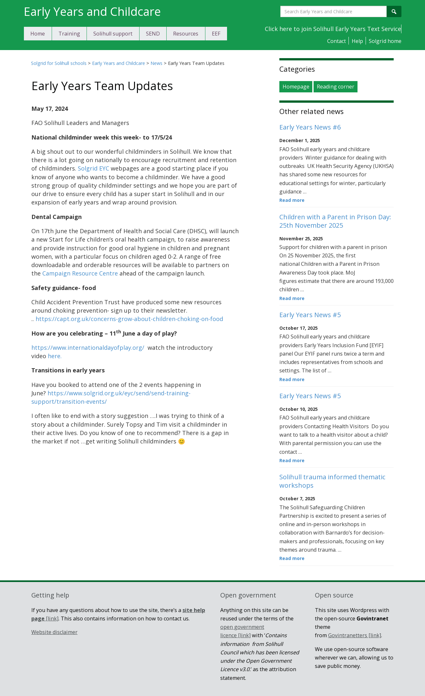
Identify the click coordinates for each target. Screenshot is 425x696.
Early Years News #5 (310, 314)
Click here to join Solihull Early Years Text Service (333, 29)
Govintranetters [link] (354, 635)
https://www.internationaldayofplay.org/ (87, 347)
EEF (216, 33)
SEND (153, 33)
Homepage (296, 86)
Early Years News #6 (310, 127)
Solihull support (112, 33)
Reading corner (335, 86)
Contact (336, 41)
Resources (185, 33)
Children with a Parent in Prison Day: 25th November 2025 (335, 221)
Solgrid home (385, 41)
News (156, 63)
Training (69, 33)
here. (55, 356)
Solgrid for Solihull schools (59, 63)
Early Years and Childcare (118, 63)
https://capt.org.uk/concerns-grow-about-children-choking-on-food (129, 319)
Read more (292, 200)
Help (357, 41)
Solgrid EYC (93, 168)
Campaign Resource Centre (80, 273)
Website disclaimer (54, 632)
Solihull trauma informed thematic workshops (332, 481)
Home (37, 33)
